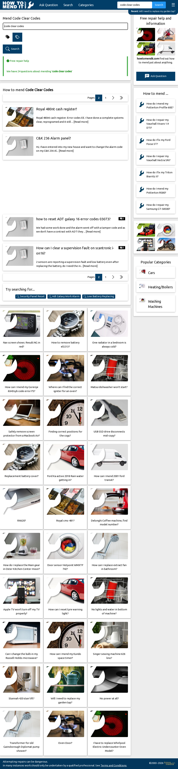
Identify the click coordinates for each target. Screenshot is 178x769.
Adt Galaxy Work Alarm (64, 296)
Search (68, 5)
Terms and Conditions (113, 765)
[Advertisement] (65, 187)
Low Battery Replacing (99, 296)
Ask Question (48, 5)
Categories (86, 5)
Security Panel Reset (31, 296)
